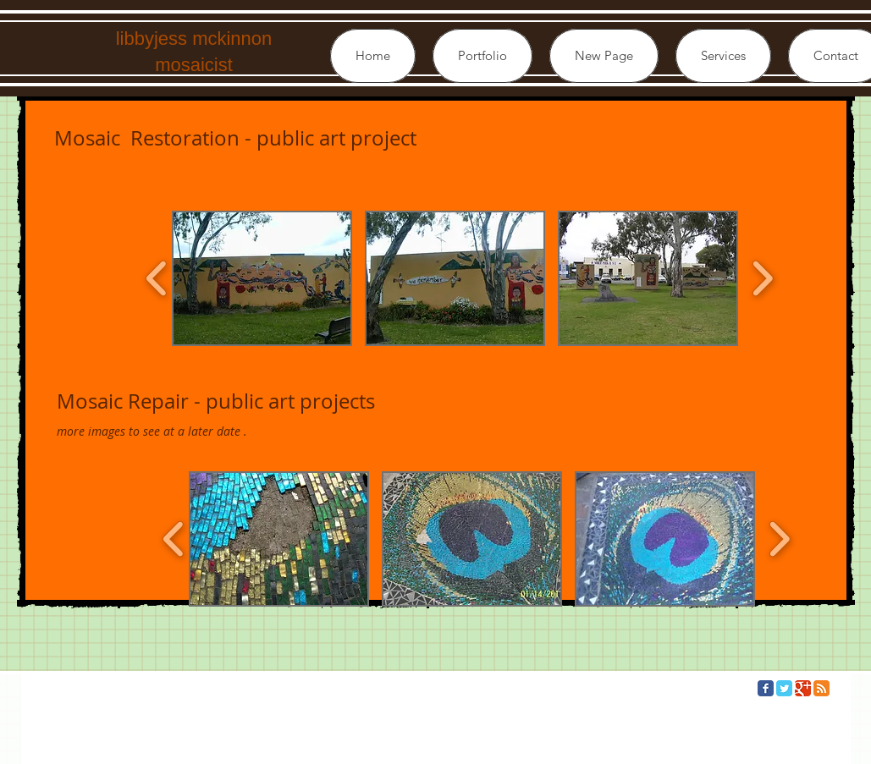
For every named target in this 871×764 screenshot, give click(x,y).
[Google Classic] (803, 688)
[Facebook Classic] (766, 688)
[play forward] (762, 278)
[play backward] (157, 278)
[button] (482, 56)
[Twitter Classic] (784, 688)
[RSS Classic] (821, 688)
